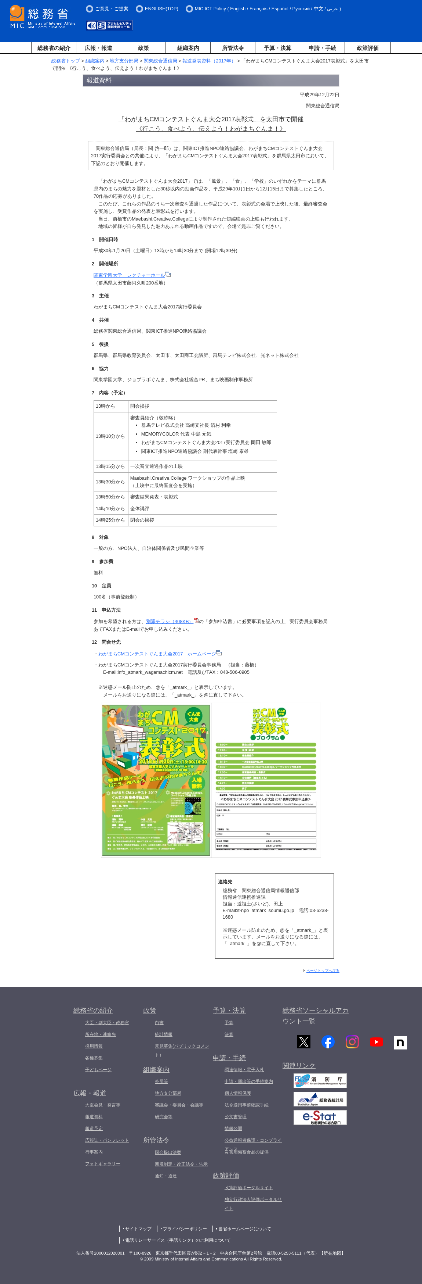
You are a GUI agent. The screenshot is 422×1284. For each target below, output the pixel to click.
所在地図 (332, 1253)
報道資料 (94, 1116)
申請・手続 (322, 48)
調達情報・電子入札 (244, 1069)
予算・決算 (277, 48)
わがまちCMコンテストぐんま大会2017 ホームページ (160, 654)
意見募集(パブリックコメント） (182, 1051)
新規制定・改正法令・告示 (181, 1164)
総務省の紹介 (53, 48)
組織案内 (188, 48)
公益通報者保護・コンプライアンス (253, 1145)
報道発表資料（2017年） (209, 61)
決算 (229, 1034)
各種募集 (94, 1058)
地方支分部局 (124, 61)
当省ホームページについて (244, 1229)
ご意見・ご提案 (111, 8)
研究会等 (163, 1116)
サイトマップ (138, 1229)
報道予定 (94, 1128)
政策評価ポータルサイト (249, 1187)
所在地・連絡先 (100, 1034)
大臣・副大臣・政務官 (107, 1022)
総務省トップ (65, 61)
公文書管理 (236, 1116)
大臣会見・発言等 (102, 1105)
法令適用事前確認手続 (247, 1105)
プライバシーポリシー (185, 1229)
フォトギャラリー (102, 1163)
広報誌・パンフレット (107, 1140)
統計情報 (163, 1034)
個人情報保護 (238, 1093)
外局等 (161, 1081)
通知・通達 (166, 1176)
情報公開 (233, 1128)
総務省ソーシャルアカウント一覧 (316, 1016)
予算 (229, 1022)
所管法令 (233, 48)
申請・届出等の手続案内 (249, 1081)
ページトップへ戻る (322, 971)
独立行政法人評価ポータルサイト (253, 1204)
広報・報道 (98, 48)
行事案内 (94, 1152)
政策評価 (368, 48)
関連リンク (299, 1067)
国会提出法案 (168, 1152)
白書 (159, 1022)
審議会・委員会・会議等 (179, 1105)
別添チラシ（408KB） (172, 621)
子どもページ (98, 1069)
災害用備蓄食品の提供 (247, 1152)
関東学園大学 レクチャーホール (132, 275)
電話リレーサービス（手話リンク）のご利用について (178, 1240)
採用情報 (94, 1046)
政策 (143, 48)
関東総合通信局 (160, 61)
